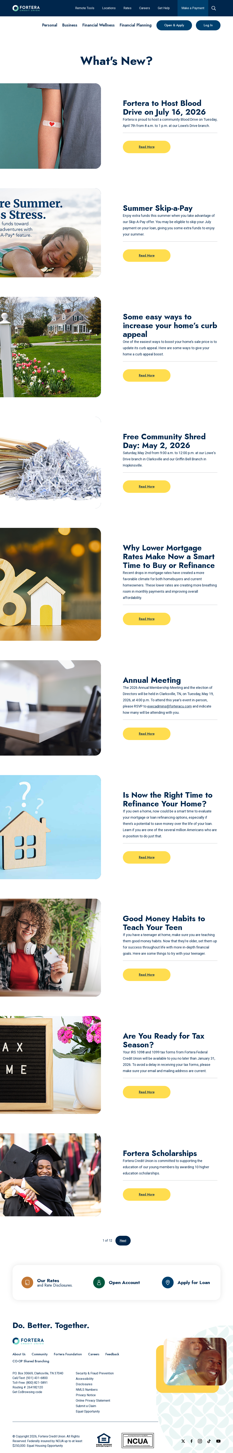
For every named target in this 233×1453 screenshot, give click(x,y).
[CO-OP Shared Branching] (30, 1361)
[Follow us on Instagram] (200, 1441)
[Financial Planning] (136, 25)
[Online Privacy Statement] (93, 1400)
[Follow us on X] (183, 1441)
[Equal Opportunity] (88, 1411)
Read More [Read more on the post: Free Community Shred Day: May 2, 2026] (146, 486)
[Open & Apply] (174, 25)
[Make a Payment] (193, 8)
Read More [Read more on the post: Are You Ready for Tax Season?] (146, 1092)
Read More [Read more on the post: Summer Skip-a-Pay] (146, 255)
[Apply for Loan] (186, 1282)
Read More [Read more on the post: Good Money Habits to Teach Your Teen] (146, 974)
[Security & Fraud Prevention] (95, 1373)
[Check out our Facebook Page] (191, 1441)
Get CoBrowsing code (27, 1392)
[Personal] (49, 25)
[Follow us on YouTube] (218, 1441)
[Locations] (109, 8)
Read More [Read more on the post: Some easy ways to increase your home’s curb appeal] (146, 375)
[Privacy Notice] (86, 1395)
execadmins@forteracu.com (169, 706)
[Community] (40, 1354)
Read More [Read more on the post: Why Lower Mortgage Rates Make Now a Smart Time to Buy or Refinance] (146, 619)
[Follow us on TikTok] (209, 1441)
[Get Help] (164, 8)
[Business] (69, 25)
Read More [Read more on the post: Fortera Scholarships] (146, 1194)
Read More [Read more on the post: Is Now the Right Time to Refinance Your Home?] (146, 857)
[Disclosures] (84, 1384)
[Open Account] (116, 1282)
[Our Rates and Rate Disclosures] (47, 1282)
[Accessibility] (85, 1379)
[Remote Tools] (84, 8)
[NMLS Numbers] (87, 1389)
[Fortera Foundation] (68, 1354)
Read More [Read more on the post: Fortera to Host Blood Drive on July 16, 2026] (146, 147)
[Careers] (144, 8)
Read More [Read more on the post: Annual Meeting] (146, 733)
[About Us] (18, 1354)
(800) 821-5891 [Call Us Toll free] (37, 1382)
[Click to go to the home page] (26, 8)
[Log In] (208, 25)
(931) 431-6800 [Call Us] (37, 1378)
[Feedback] (112, 1354)
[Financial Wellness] (98, 25)
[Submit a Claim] (86, 1406)
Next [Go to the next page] (123, 1240)
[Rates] (127, 8)
